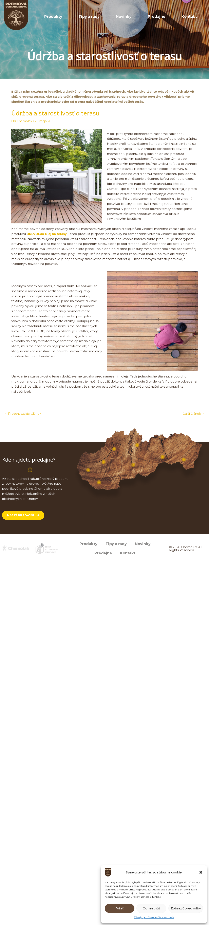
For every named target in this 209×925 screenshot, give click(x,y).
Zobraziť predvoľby (186, 908)
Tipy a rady (117, 16)
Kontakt (193, 16)
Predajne (168, 16)
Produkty (90, 16)
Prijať (119, 908)
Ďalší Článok (193, 414)
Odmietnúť (151, 908)
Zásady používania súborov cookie (154, 917)
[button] (201, 872)
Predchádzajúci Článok (23, 414)
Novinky (144, 16)
